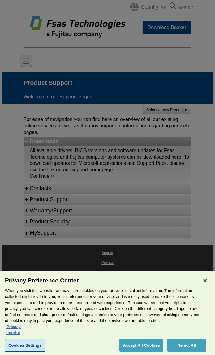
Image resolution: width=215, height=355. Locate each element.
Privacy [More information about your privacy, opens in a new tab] (13, 330)
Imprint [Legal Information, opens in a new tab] (13, 337)
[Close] (205, 284)
